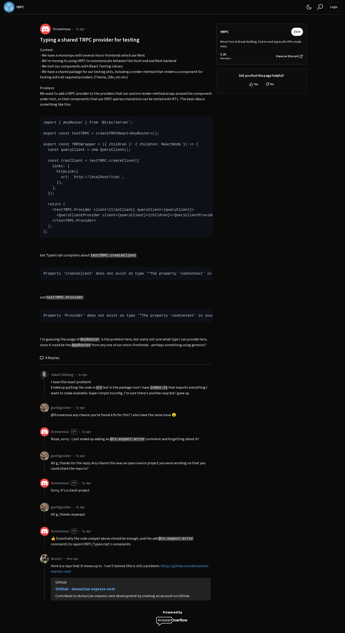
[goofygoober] (44, 407)
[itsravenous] (45, 29)
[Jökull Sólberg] (44, 374)
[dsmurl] (44, 558)
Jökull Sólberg (62, 374)
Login (334, 7)
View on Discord (289, 56)
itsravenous (62, 29)
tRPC (224, 31)
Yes (253, 84)
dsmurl (56, 558)
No (270, 84)
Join (297, 31)
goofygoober (61, 407)
